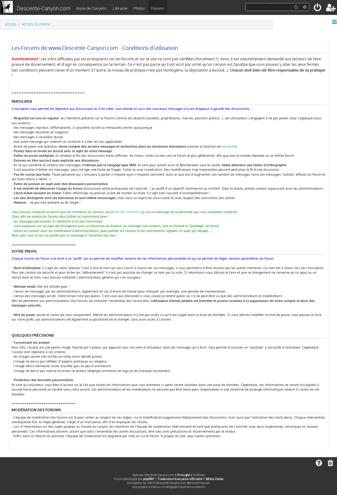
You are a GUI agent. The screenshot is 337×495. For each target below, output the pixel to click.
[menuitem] (318, 8)
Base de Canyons (91, 8)
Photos (139, 8)
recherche (229, 147)
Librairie (120, 8)
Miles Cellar (215, 479)
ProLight (183, 475)
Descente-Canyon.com (43, 8)
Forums (157, 8)
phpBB (148, 479)
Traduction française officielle (180, 479)
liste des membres (127, 212)
